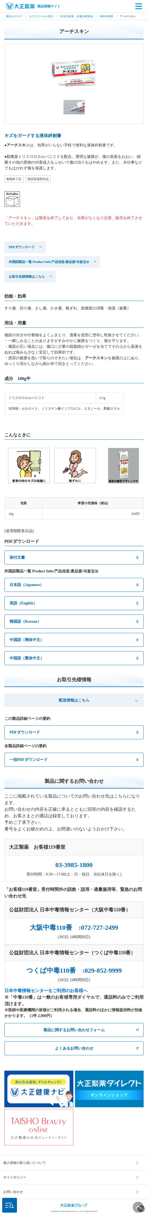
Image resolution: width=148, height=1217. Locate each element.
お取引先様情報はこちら (27, 277)
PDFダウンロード (22, 247)
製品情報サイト (33, 6)
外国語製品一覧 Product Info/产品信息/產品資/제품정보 (49, 262)
